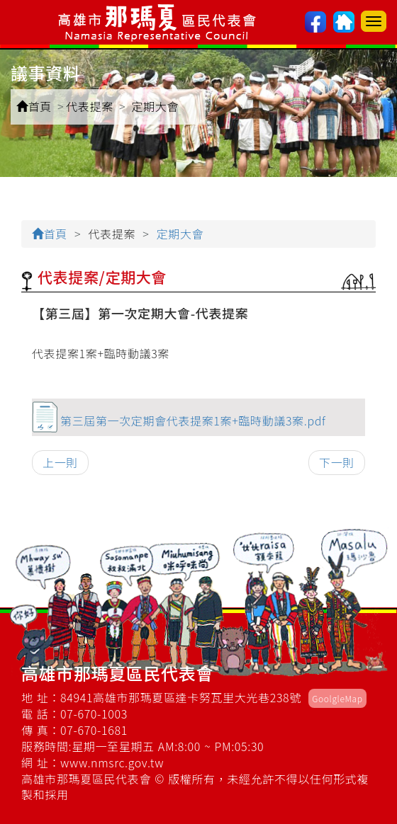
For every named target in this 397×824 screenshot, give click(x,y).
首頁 (34, 106)
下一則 (336, 462)
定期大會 (155, 106)
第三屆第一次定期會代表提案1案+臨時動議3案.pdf (192, 420)
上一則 (60, 462)
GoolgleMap (337, 698)
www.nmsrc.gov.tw (112, 762)
